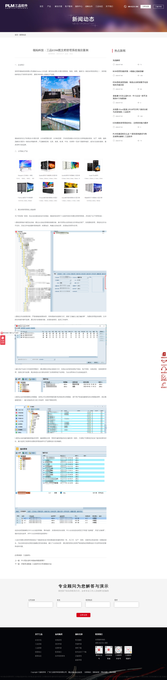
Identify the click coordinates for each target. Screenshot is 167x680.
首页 (41, 6)
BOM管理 (95, 676)
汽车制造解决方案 (155, 676)
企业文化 (38, 640)
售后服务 (78, 640)
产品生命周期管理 (123, 676)
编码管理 (54, 676)
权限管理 (10, 676)
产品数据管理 (111, 676)
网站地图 (104, 672)
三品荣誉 (38, 648)
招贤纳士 (38, 652)
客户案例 (68, 6)
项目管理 (68, 676)
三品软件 (16, 6)
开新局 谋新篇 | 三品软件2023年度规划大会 (36, 564)
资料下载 (78, 648)
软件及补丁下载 (80, 652)
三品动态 (99, 6)
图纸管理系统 (135, 676)
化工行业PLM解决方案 (89, 679)
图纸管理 (82, 676)
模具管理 (61, 676)
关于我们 (109, 6)
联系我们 (58, 652)
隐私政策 (96, 672)
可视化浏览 (144, 676)
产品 (49, 6)
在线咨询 (58, 640)
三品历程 (38, 644)
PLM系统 (89, 676)
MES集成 (3, 676)
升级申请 (78, 644)
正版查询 (78, 656)
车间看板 (75, 676)
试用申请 (58, 648)
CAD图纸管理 (46, 676)
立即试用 (145, 6)
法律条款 (87, 672)
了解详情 (158, 7)
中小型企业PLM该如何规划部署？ (33, 560)
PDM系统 (103, 676)
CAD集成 (17, 676)
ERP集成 (31, 676)
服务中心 (79, 6)
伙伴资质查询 (60, 656)
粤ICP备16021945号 (75, 672)
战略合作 (89, 6)
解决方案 (58, 6)
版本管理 (38, 676)
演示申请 (58, 644)
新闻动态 (23, 35)
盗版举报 (78, 660)
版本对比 (24, 676)
